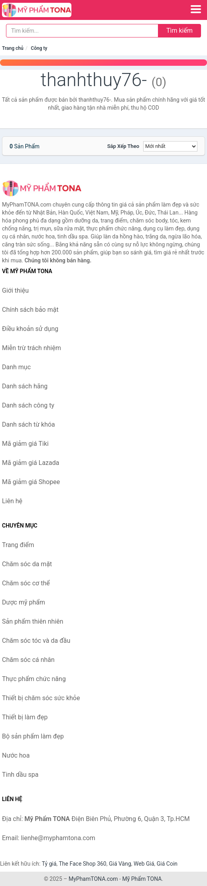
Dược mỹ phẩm (23, 602)
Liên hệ (12, 501)
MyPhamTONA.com (93, 879)
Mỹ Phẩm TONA (142, 879)
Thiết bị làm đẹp (24, 717)
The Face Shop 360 (82, 863)
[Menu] (196, 9)
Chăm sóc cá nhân (28, 660)
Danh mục (16, 367)
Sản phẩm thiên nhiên (32, 621)
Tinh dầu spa (20, 774)
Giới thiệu (15, 290)
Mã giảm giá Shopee (31, 482)
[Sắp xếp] (170, 146)
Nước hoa (16, 755)
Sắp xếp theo (123, 146)
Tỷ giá (49, 863)
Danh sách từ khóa (28, 424)
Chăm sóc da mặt (27, 564)
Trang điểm (18, 545)
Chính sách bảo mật (30, 309)
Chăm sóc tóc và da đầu (36, 640)
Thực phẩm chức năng (34, 679)
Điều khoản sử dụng (30, 329)
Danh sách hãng (24, 386)
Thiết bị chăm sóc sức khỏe (41, 698)
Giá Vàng (120, 863)
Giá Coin (167, 863)
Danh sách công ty (28, 405)
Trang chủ (13, 48)
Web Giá (144, 863)
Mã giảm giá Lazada (30, 463)
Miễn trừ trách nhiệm (31, 348)
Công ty (39, 48)
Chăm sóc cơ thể (26, 583)
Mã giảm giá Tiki (25, 443)
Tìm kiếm (179, 30)
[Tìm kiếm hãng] (82, 30)
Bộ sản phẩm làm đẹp (33, 736)
